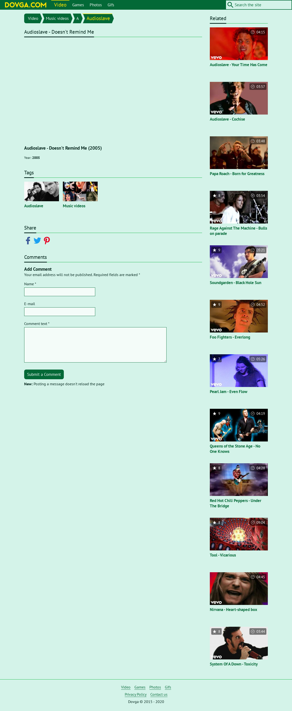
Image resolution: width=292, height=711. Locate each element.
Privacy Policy (135, 694)
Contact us (159, 694)
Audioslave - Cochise (227, 119)
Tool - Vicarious (223, 555)
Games (78, 5)
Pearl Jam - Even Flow (228, 391)
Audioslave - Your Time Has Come (238, 64)
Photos (96, 5)
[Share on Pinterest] (47, 240)
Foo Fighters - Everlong (230, 337)
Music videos (57, 18)
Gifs (111, 5)
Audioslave (98, 18)
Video (60, 4)
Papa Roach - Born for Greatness (237, 173)
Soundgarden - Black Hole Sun (235, 282)
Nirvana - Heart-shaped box (233, 609)
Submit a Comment (44, 374)
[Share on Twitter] (38, 240)
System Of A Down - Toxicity (234, 664)
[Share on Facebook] (29, 240)
